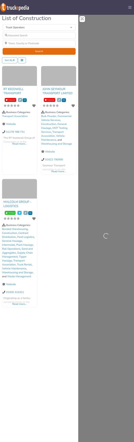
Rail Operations (11, 249)
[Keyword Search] (39, 35)
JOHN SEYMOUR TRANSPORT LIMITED (57, 91)
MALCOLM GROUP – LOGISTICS (17, 204)
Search (43, 51)
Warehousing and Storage (56, 144)
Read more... (19, 144)
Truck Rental (24, 264)
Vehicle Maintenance (14, 268)
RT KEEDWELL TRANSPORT (13, 91)
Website (11, 124)
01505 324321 (15, 292)
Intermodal (8, 245)
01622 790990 (54, 159)
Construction (48, 124)
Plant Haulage (24, 245)
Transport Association (15, 116)
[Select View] (22, 60)
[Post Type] (39, 27)
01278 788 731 (15, 132)
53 (25, 100)
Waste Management (19, 276)
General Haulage (12, 241)
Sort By (10, 60)
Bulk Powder (48, 116)
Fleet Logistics (25, 237)
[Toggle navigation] (130, 7)
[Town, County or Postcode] (39, 43)
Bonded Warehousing (15, 229)
